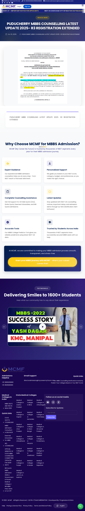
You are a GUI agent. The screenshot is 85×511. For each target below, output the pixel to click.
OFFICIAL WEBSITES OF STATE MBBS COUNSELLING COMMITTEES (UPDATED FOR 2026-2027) (9, 457)
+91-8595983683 (7, 385)
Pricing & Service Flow (14, 506)
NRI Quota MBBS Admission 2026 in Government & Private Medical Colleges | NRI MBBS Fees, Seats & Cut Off (9, 479)
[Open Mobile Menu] (83, 5)
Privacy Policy (27, 506)
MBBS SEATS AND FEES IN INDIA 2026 (9, 406)
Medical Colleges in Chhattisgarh (41, 402)
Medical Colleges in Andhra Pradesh (20, 403)
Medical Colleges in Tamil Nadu (40, 414)
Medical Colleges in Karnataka (30, 415)
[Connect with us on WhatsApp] (80, 506)
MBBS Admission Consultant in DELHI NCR (9, 429)
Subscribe (51, 417)
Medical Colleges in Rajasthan (40, 463)
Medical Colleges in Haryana (30, 440)
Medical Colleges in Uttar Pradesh (20, 427)
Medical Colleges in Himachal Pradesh (40, 427)
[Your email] (61, 412)
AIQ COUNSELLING (9, 444)
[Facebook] (2, 3)
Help (3, 506)
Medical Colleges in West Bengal (30, 427)
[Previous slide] (4, 326)
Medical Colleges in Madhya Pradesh (40, 452)
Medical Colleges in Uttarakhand (20, 439)
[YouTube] (12, 3)
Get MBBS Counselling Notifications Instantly (68, 381)
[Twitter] (4, 3)
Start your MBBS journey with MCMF (43, 262)
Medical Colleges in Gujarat (20, 414)
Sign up (27, 6)
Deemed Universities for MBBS (8, 438)
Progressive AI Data (66, 500)
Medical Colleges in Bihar (30, 402)
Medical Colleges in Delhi (20, 451)
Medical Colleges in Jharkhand (30, 452)
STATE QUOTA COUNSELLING (9, 420)
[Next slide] (80, 326)
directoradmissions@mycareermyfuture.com (58, 1)
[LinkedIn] (9, 3)
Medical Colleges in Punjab (20, 463)
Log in (19, 6)
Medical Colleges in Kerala (30, 463)
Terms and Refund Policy (42, 506)
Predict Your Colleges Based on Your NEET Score (67, 383)
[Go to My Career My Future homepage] (8, 6)
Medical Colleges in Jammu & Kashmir (20, 474)
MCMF (10, 500)
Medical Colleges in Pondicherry (41, 439)
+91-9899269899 (7, 382)
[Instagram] (7, 3)
